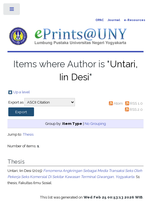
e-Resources (134, 20)
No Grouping (95, 123)
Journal (114, 20)
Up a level (21, 92)
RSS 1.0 (136, 103)
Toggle (12, 10)
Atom (118, 103)
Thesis (28, 134)
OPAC (99, 20)
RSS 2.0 (136, 109)
